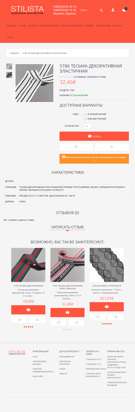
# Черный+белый (97, 114)
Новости (63, 374)
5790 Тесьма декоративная (28, 286)
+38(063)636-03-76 (64, 6)
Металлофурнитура (48, 26)
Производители (66, 357)
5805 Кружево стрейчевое (106, 286)
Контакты (117, 26)
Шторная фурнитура (71, 26)
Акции (62, 369)
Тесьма (22, 26)
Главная (14, 53)
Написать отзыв (96, 77)
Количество (72, 126)
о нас (10, 37)
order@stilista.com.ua (96, 369)
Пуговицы (11, 26)
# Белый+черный (97, 119)
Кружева (88, 26)
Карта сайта (38, 376)
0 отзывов (79, 77)
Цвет (76, 114)
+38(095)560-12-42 (64, 10)
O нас (35, 357)
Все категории (103, 26)
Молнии (32, 26)
